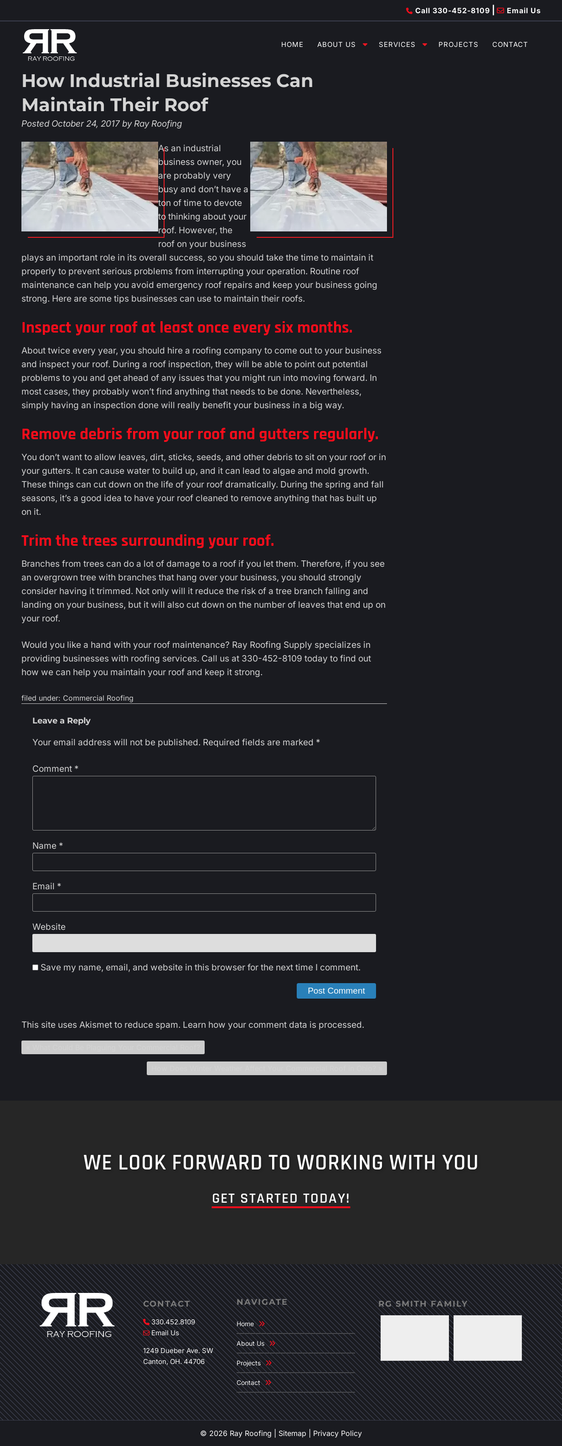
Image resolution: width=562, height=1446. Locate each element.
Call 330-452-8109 (448, 10)
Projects (458, 44)
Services (397, 44)
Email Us (519, 10)
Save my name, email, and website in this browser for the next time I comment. (201, 967)
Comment (55, 769)
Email (47, 886)
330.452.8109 (173, 1322)
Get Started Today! (281, 1198)
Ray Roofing (158, 123)
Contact (510, 44)
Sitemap (292, 1433)
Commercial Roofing (98, 697)
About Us (336, 44)
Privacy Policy (337, 1433)
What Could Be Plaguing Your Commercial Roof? (116, 1047)
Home (292, 44)
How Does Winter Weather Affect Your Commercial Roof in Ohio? (263, 1068)
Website (49, 927)
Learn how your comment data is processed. (273, 1025)
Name (47, 846)
